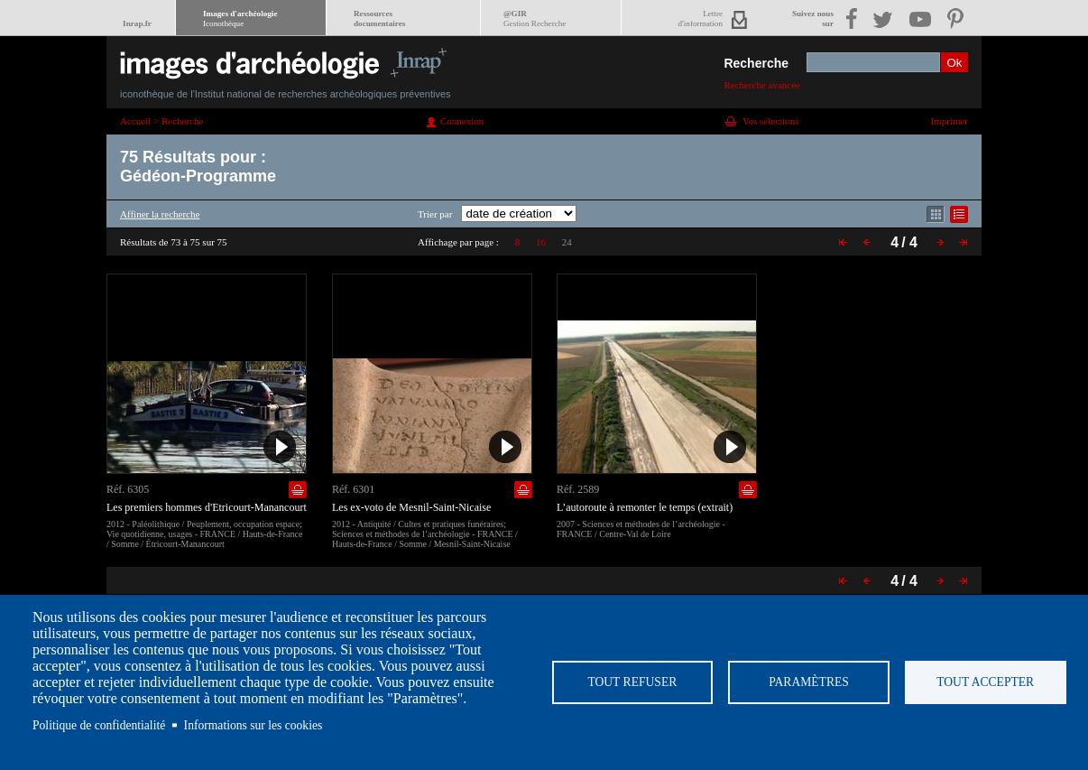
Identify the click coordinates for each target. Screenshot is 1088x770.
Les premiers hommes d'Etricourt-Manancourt (206, 507)
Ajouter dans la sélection (298, 489)
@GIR (534, 18)
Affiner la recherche (159, 214)
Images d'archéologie (240, 18)
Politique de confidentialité (98, 725)
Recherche (756, 63)
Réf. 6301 (353, 489)
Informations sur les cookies (253, 725)
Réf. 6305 (127, 489)
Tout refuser (632, 682)
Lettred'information (700, 18)
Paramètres (809, 682)
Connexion (462, 121)
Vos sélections (770, 121)
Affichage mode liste (959, 214)
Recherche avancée (762, 84)
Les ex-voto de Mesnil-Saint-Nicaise (411, 507)
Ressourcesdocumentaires (379, 18)
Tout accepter (985, 682)
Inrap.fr (137, 23)
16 (541, 242)
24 (567, 242)
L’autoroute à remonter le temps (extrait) (645, 507)
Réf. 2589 (578, 489)
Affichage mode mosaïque (936, 214)
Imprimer (949, 121)
